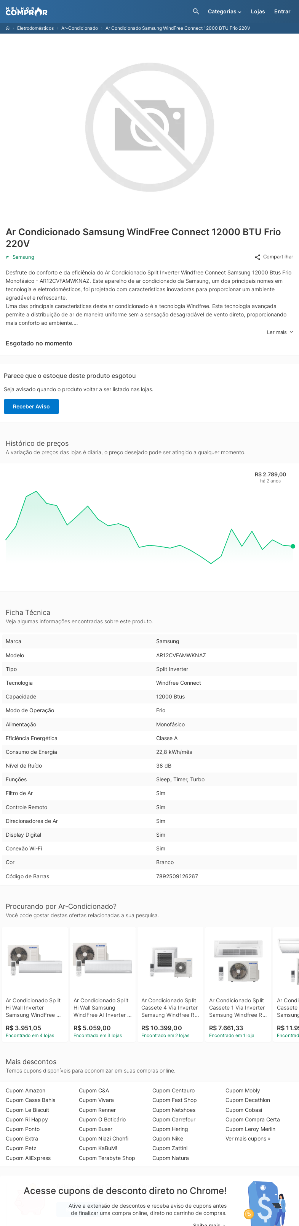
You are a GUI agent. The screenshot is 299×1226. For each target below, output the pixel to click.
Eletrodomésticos (35, 28)
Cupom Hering (170, 1129)
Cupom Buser (95, 1129)
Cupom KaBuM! (98, 1148)
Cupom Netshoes (173, 1110)
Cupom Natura (170, 1158)
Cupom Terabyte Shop (107, 1158)
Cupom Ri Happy (27, 1119)
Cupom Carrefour (173, 1119)
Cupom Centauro (173, 1090)
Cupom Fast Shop (174, 1100)
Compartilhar (273, 256)
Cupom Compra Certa (252, 1119)
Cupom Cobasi (243, 1110)
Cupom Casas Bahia (31, 1100)
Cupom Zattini (169, 1148)
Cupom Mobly (242, 1090)
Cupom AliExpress (28, 1158)
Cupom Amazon (25, 1090)
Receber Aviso (31, 406)
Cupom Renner (97, 1110)
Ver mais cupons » (248, 1138)
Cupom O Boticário (102, 1119)
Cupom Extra (22, 1138)
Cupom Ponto (23, 1129)
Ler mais (280, 332)
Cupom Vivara (96, 1100)
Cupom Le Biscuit (27, 1110)
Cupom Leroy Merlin (250, 1129)
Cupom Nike (167, 1138)
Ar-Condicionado (79, 28)
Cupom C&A (94, 1090)
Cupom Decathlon (247, 1100)
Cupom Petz (21, 1148)
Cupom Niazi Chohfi (103, 1138)
